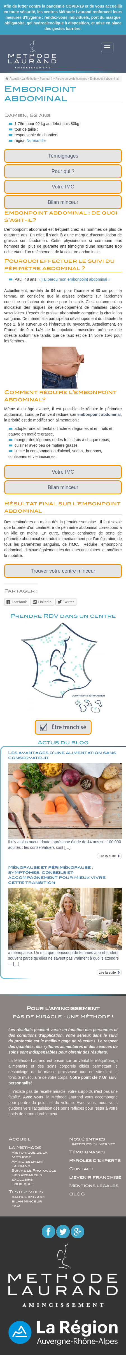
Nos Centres (87, 1139)
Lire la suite (109, 856)
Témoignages (63, 156)
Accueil (14, 78)
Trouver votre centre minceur (63, 571)
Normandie (36, 140)
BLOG (77, 1194)
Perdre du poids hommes (71, 78)
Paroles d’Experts (95, 1160)
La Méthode (29, 78)
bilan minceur (26, 1201)
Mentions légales (93, 1185)
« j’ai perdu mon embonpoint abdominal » (74, 279)
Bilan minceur (63, 202)
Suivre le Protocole (33, 1170)
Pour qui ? (46, 78)
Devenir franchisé (95, 1177)
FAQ (15, 1206)
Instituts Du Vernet (93, 1144)
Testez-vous (26, 1192)
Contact (81, 1169)
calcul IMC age (28, 1197)
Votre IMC (63, 187)
